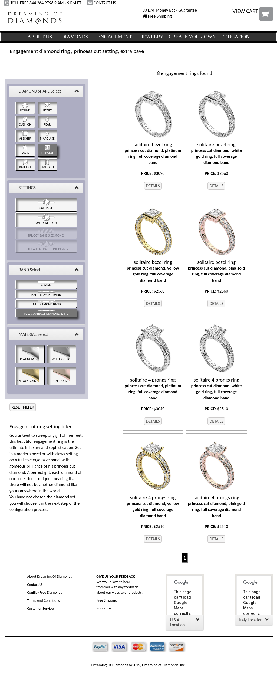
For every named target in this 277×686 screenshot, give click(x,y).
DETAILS (153, 185)
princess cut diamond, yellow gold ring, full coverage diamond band (153, 271)
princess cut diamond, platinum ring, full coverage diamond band (153, 153)
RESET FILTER (22, 407)
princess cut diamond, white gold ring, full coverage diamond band (216, 153)
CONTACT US (102, 2)
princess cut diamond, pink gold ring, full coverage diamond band (216, 271)
